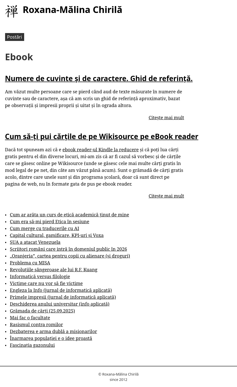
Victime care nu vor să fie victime (46, 283)
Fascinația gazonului (32, 345)
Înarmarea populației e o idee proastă (51, 338)
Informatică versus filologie (40, 276)
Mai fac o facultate (30, 318)
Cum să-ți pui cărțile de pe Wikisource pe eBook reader (101, 136)
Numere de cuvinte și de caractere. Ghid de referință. (99, 78)
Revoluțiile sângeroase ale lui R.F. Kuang (53, 269)
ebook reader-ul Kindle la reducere (101, 149)
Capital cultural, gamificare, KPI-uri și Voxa (57, 235)
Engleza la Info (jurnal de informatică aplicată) (61, 290)
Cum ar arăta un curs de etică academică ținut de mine (69, 215)
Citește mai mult (166, 117)
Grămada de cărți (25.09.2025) (42, 311)
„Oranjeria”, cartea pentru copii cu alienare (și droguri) (70, 256)
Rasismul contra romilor (36, 324)
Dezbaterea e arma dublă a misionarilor (53, 331)
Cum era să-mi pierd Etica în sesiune (49, 221)
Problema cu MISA (30, 263)
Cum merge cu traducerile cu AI (44, 228)
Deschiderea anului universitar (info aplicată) (59, 304)
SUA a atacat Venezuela (35, 242)
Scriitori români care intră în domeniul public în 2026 (68, 249)
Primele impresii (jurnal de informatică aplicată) (63, 297)
